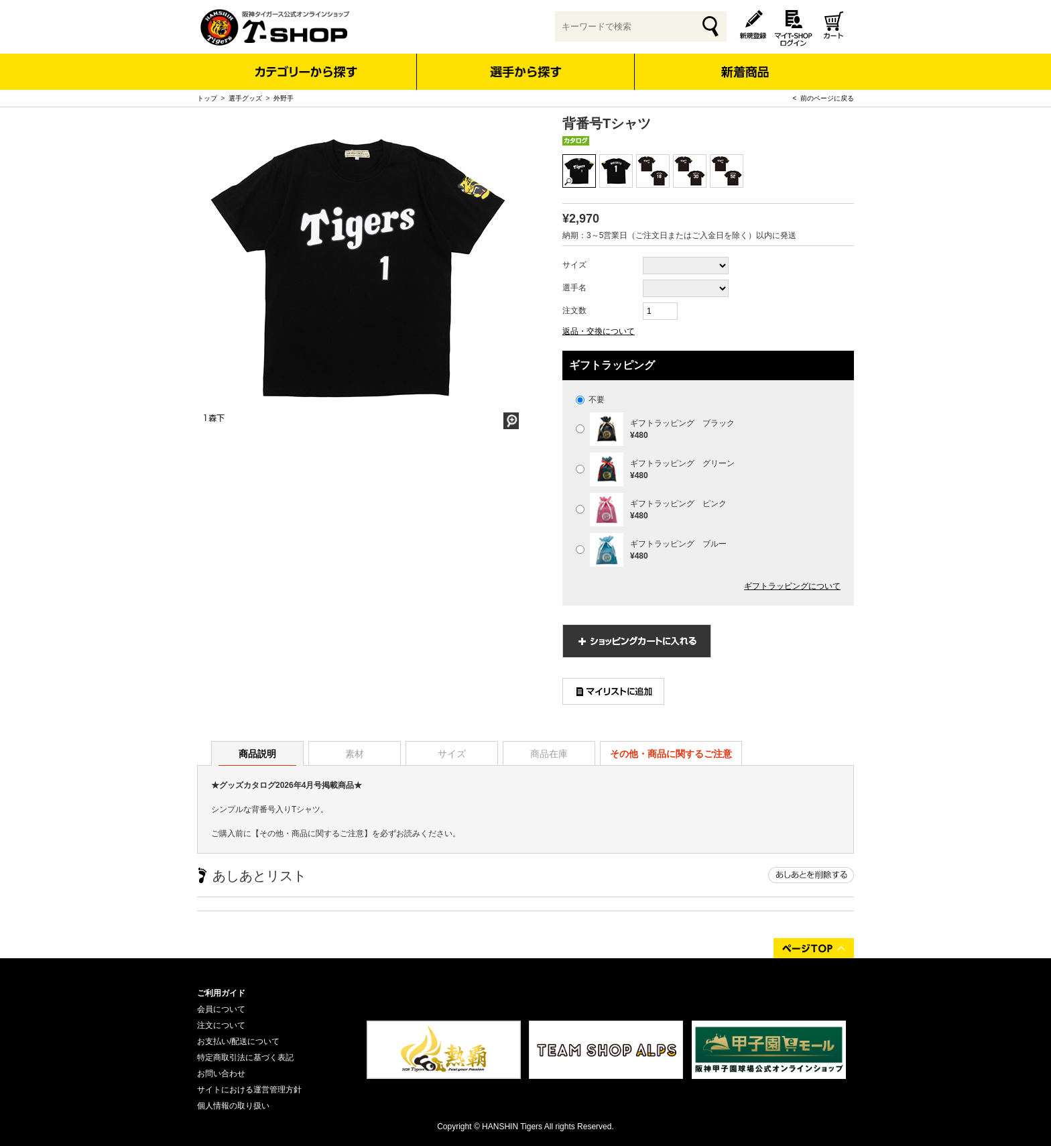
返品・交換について (598, 331)
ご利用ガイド (221, 993)
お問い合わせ (221, 1073)
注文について (221, 1025)
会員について (221, 1009)
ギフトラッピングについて (792, 586)
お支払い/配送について (238, 1041)
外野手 (283, 98)
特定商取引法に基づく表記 (245, 1057)
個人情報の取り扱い (233, 1105)
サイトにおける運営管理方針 (249, 1089)
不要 (590, 399)
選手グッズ (245, 98)
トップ (207, 98)
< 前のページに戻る (823, 98)
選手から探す (526, 72)
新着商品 (744, 63)
